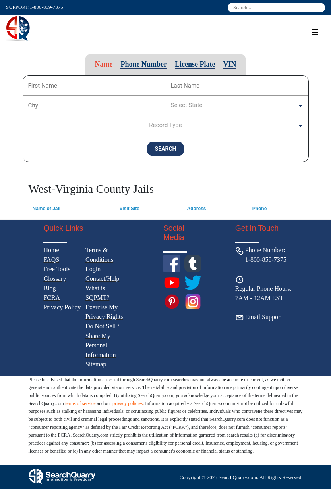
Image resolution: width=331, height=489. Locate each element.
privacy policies (127, 403)
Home (51, 250)
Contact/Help (102, 278)
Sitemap (95, 364)
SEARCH (165, 149)
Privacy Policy (62, 307)
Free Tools (56, 269)
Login (93, 269)
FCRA (51, 297)
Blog (49, 288)
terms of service (80, 403)
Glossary (54, 278)
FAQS (51, 259)
